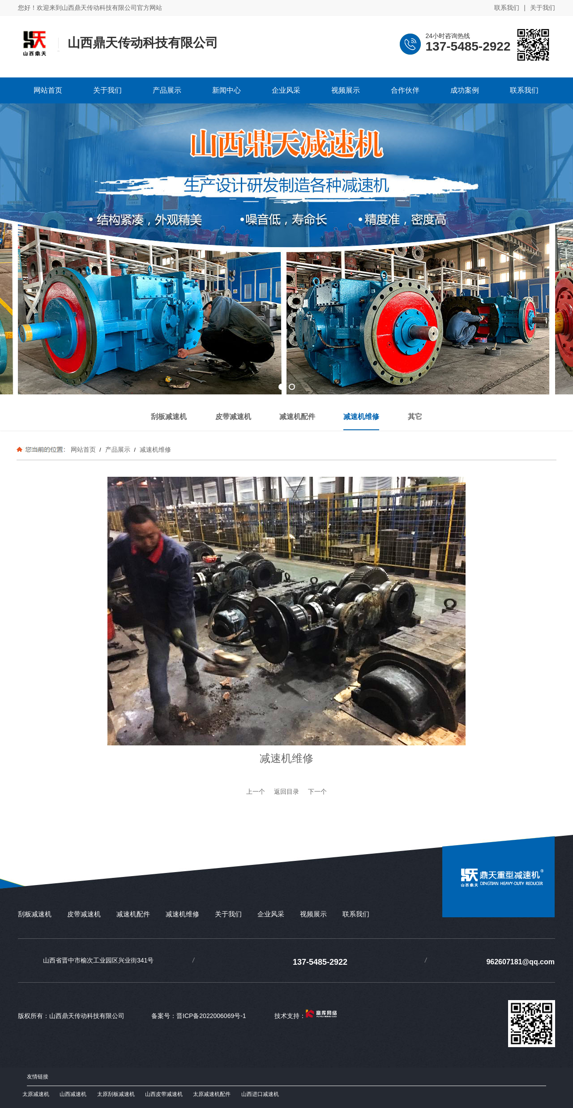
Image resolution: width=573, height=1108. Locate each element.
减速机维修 (154, 449)
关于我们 (542, 7)
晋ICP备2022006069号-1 (211, 1015)
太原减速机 (35, 1094)
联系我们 (506, 7)
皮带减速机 (84, 914)
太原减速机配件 (212, 1094)
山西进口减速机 (260, 1094)
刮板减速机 (34, 914)
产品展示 (117, 449)
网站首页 (83, 449)
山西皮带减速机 (164, 1094)
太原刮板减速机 (116, 1094)
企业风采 (270, 914)
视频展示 (313, 914)
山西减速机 (73, 1094)
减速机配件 (133, 914)
